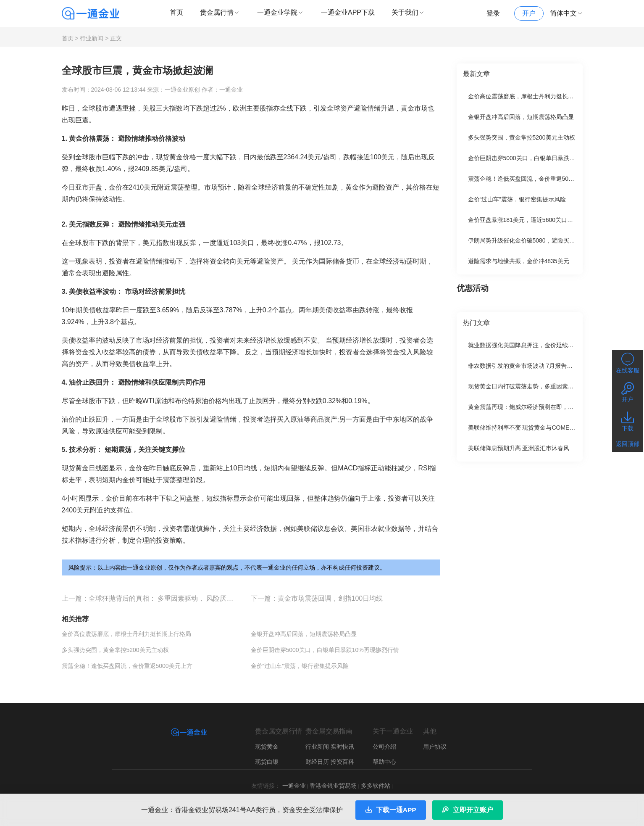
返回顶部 (627, 444)
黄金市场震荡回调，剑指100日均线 (330, 595)
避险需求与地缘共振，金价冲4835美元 (518, 258)
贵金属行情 (220, 12)
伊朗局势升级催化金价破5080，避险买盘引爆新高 (533, 237)
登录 (493, 13)
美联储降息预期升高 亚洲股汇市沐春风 (519, 445)
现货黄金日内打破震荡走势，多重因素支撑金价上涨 (535, 383)
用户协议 (435, 743)
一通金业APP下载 (348, 12)
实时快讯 (342, 743)
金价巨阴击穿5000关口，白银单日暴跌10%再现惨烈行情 (325, 646)
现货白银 (267, 758)
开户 (529, 13)
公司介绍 (384, 743)
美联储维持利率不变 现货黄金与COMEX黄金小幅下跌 (538, 424)
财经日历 (317, 758)
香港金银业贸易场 (333, 782)
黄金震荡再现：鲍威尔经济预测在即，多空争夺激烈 (535, 404)
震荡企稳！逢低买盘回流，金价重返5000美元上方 (127, 662)
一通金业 (294, 782)
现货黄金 (267, 743)
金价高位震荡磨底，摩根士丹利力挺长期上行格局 (126, 630)
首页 (176, 12)
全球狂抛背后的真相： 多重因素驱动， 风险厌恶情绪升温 (174, 595)
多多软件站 (375, 782)
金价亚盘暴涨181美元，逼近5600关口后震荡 (526, 217)
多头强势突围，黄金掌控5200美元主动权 (115, 646)
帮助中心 (384, 758)
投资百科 (342, 758)
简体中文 (567, 13)
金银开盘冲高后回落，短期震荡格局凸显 (304, 630)
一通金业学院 (280, 12)
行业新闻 (91, 35)
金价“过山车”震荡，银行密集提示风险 (300, 662)
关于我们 (408, 12)
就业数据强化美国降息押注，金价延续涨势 (524, 342)
